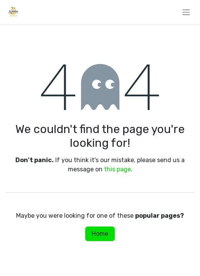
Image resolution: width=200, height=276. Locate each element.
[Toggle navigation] (186, 12)
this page (117, 169)
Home (100, 233)
